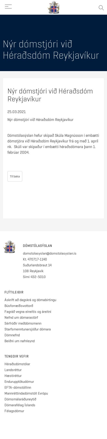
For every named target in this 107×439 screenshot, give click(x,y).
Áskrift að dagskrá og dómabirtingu (30, 299)
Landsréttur (13, 369)
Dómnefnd (12, 335)
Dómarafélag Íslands (19, 405)
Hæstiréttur (13, 375)
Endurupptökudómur (19, 381)
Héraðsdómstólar (17, 364)
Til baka (15, 176)
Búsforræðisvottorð (18, 305)
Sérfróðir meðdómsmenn (22, 323)
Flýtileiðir (14, 292)
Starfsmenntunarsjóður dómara (28, 329)
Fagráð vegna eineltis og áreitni (27, 311)
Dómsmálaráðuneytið (20, 399)
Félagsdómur (14, 411)
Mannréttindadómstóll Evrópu (26, 393)
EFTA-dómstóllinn (17, 387)
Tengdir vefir (16, 356)
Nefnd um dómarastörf (21, 317)
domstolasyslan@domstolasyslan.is (49, 253)
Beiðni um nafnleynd (19, 341)
